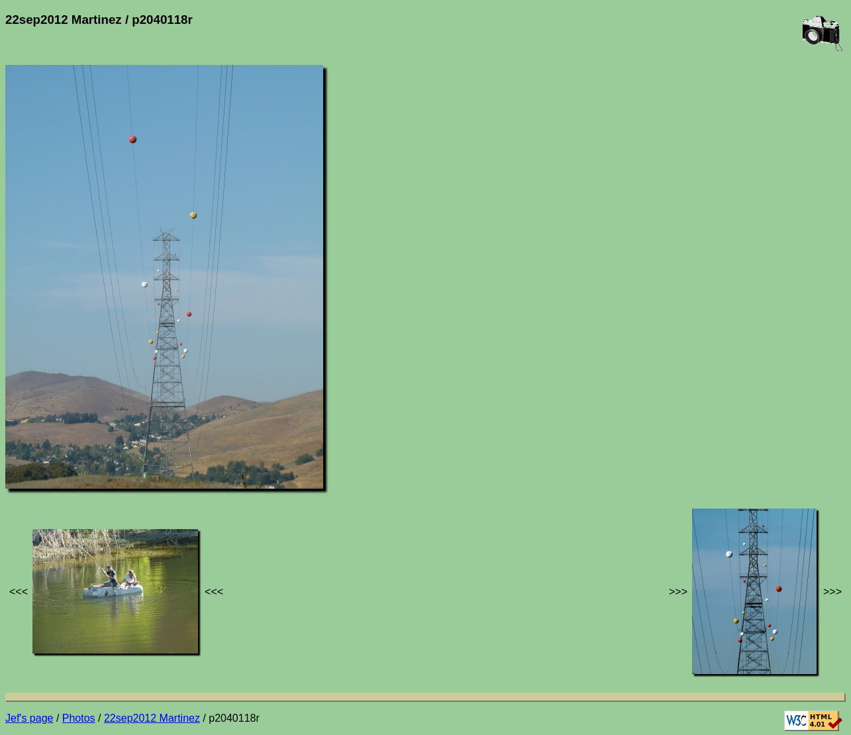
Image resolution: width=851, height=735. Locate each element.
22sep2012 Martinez (152, 718)
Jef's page (29, 718)
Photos (78, 718)
